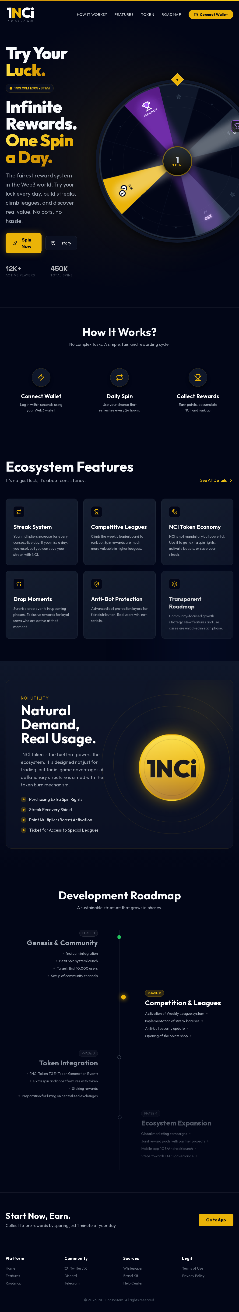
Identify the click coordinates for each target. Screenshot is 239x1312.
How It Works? (92, 14)
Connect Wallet (211, 14)
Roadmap (171, 14)
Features (124, 14)
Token (147, 14)
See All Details (216, 480)
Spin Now (22, 243)
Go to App (216, 1220)
